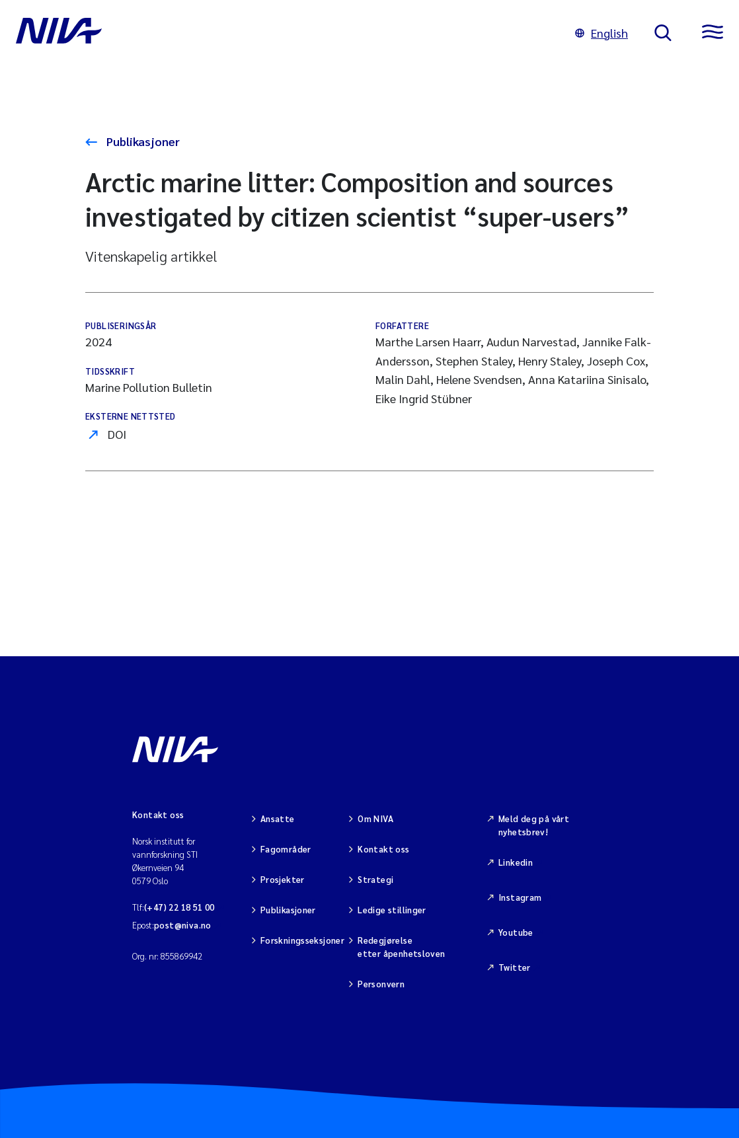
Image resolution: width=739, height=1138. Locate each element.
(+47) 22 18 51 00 (179, 907)
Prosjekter (282, 879)
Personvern (381, 983)
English (601, 32)
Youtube (515, 932)
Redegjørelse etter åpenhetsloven (401, 946)
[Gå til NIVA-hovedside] (282, 33)
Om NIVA (375, 818)
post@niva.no (183, 924)
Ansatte (277, 818)
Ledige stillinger (392, 909)
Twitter (514, 967)
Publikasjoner (142, 141)
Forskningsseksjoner (302, 940)
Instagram (520, 897)
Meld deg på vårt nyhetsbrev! (533, 825)
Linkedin (515, 862)
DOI (117, 433)
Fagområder (285, 848)
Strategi (375, 879)
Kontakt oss (383, 848)
